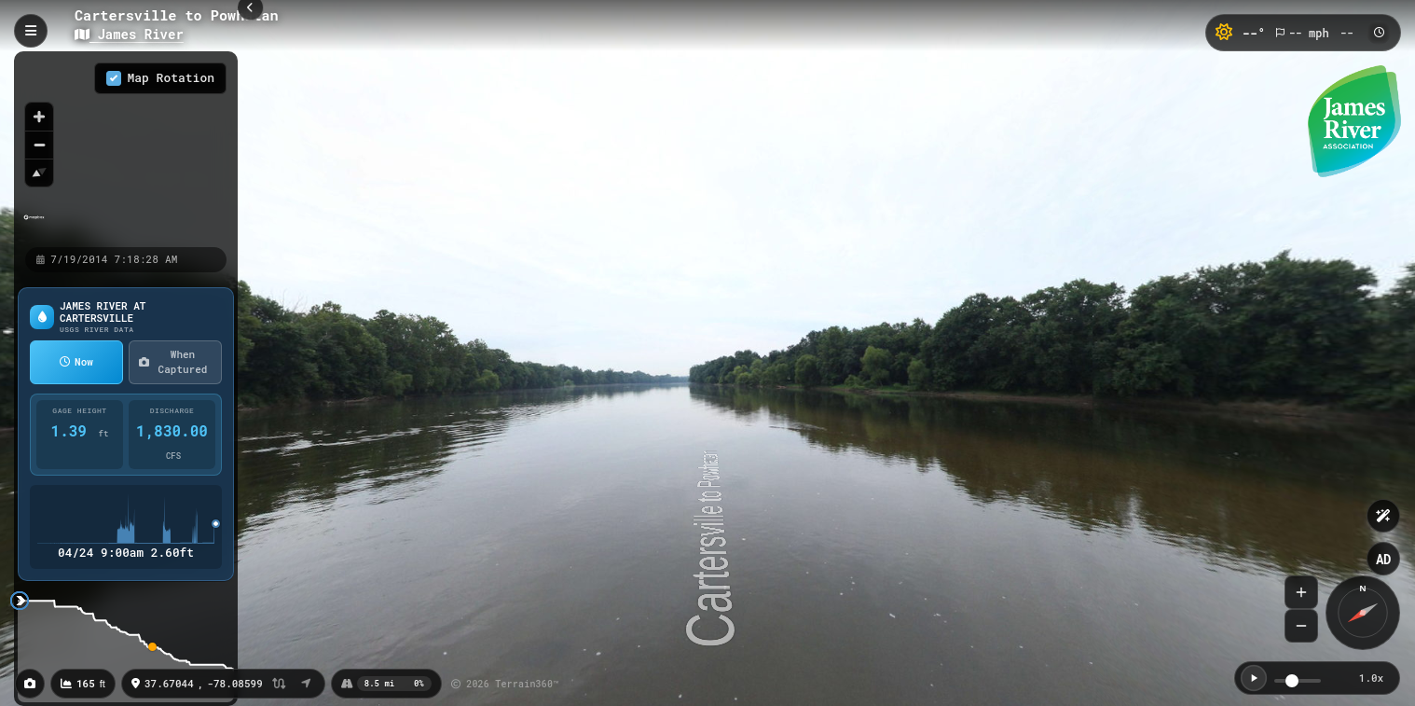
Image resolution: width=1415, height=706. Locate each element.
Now (76, 361)
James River (129, 34)
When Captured (173, 362)
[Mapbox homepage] (34, 225)
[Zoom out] (39, 145)
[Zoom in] (39, 117)
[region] (126, 148)
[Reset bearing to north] (39, 173)
